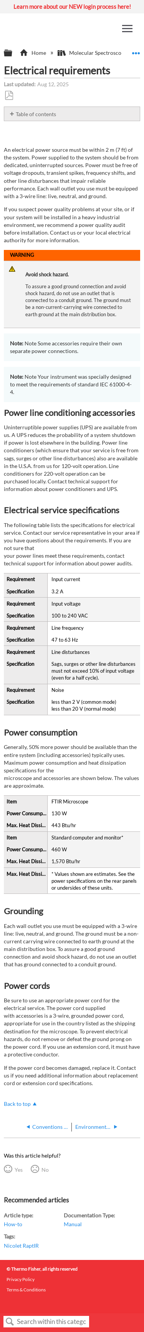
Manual (73, 1224)
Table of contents (36, 114)
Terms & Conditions (26, 1290)
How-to (13, 1224)
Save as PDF (9, 95)
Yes (19, 1169)
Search (10, 1322)
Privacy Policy (21, 1279)
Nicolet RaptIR (21, 1245)
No (45, 1169)
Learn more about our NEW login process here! (72, 6)
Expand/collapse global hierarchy (13, 53)
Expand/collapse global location (136, 51)
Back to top (17, 1103)
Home (33, 52)
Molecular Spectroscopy (93, 52)
